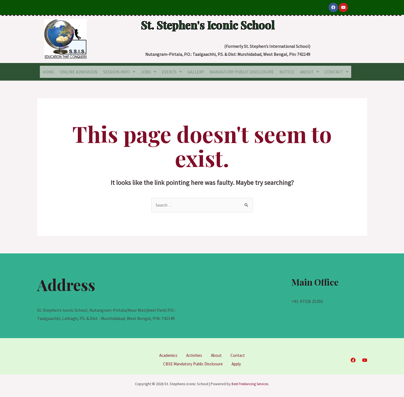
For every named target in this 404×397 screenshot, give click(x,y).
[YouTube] (364, 359)
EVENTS (172, 71)
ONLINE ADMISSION (79, 71)
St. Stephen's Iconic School (208, 22)
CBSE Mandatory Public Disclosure (192, 362)
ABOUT (309, 71)
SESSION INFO (119, 71)
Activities (194, 354)
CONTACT (336, 71)
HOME (48, 71)
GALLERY (195, 71)
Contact (240, 354)
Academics (167, 354)
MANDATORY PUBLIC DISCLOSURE (242, 71)
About (217, 354)
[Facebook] (353, 359)
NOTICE (287, 71)
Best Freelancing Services (249, 382)
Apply (238, 362)
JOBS (148, 71)
